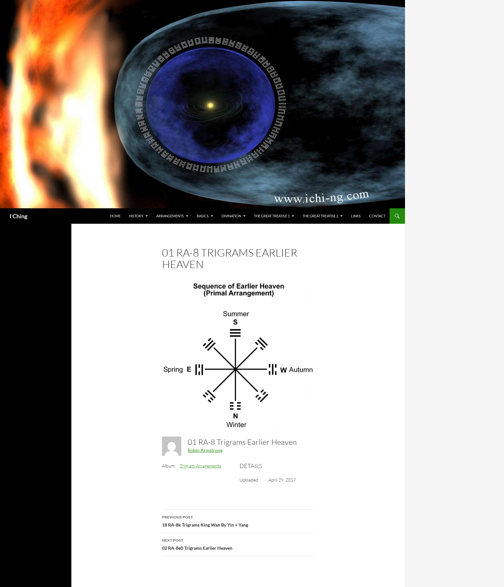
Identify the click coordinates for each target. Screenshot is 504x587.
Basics (203, 216)
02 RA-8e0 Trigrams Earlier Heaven (238, 544)
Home (115, 216)
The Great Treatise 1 (272, 216)
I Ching (18, 216)
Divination (231, 216)
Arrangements (170, 216)
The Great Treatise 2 (320, 216)
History (136, 216)
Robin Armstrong (205, 450)
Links (356, 216)
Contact (377, 216)
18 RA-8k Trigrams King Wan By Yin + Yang (238, 520)
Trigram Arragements (200, 465)
